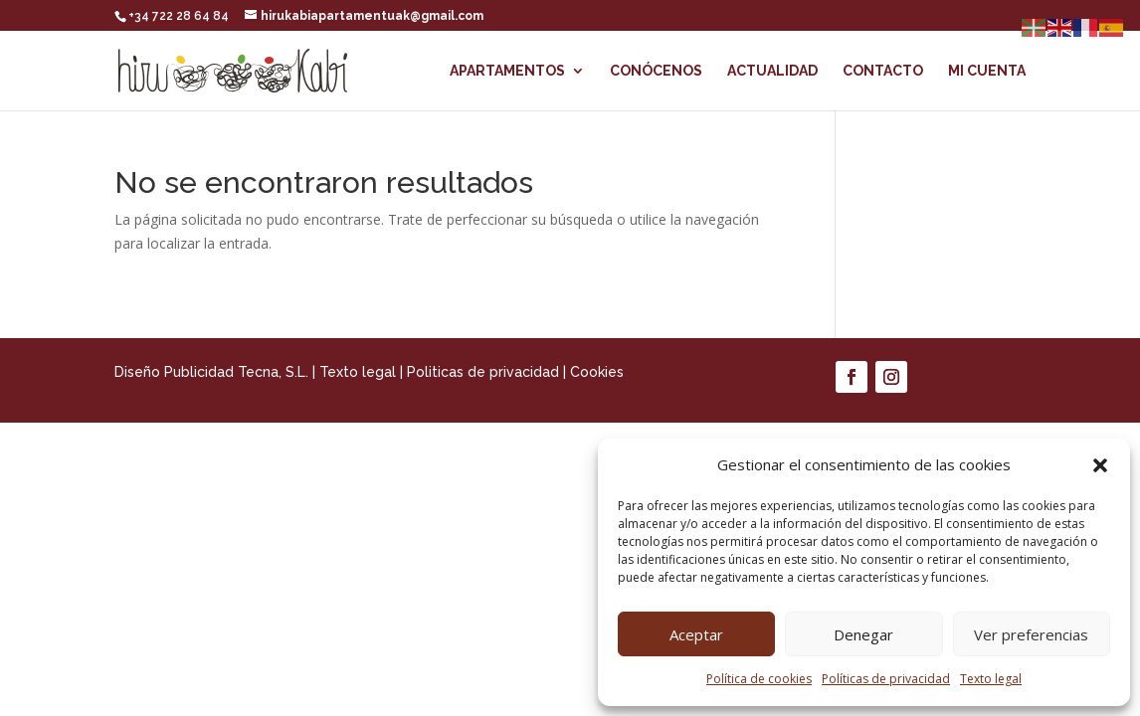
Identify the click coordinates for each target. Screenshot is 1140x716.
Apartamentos (507, 71)
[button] (1100, 465)
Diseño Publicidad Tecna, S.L (209, 372)
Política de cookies (759, 678)
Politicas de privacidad (483, 372)
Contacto (883, 71)
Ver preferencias (1031, 634)
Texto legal (991, 678)
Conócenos (656, 71)
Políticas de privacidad (886, 678)
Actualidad (772, 71)
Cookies (597, 372)
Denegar (863, 634)
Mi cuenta (987, 71)
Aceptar (696, 634)
